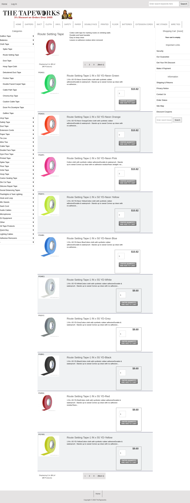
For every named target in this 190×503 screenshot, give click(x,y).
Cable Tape (5, 146)
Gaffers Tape (5, 36)
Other (2, 222)
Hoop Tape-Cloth (9, 66)
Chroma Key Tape (9, 96)
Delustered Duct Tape (11, 72)
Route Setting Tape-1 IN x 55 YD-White (89, 279)
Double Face (90, 24)
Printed (105, 24)
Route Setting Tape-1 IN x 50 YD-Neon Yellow (93, 197)
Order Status (161, 100)
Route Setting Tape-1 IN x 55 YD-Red (88, 396)
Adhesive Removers (8, 238)
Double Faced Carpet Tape (13, 84)
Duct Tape (6, 61)
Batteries (127, 24)
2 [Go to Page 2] (89, 64)
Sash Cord (4, 206)
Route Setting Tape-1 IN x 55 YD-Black (89, 357)
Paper (78, 24)
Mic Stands (4, 202)
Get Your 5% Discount (165, 62)
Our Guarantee (162, 57)
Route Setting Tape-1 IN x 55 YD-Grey (89, 318)
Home (4, 4)
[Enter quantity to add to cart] (121, 93)
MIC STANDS (161, 24)
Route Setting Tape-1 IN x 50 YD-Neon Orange (94, 116)
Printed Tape (5, 158)
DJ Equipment (6, 218)
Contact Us (161, 94)
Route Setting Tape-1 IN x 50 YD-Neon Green (93, 75)
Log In (14, 4)
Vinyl (58, 24)
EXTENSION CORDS (144, 24)
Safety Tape (5, 122)
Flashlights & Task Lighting (11, 194)
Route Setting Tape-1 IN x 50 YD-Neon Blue (92, 238)
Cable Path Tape (9, 90)
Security (159, 51)
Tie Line (3, 138)
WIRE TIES (175, 24)
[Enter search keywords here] (164, 3)
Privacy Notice (162, 88)
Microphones (5, 214)
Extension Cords (7, 130)
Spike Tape (6, 49)
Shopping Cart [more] (173, 31)
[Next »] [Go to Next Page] (101, 64)
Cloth (49, 24)
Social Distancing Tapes (10, 190)
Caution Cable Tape (10, 101)
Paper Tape (5, 134)
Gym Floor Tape (6, 154)
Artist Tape (4, 170)
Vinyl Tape (4, 118)
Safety (67, 24)
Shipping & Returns (164, 82)
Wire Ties (4, 142)
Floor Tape (4, 166)
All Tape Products (7, 226)
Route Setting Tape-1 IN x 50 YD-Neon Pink (92, 158)
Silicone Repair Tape (8, 186)
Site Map (160, 106)
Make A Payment (163, 68)
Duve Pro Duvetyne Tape (12, 107)
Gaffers (29, 24)
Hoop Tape (4, 174)
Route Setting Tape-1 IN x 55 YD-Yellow (89, 437)
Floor (115, 24)
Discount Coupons (164, 112)
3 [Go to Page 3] (93, 64)
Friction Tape (7, 78)
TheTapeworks (101, 500)
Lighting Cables (6, 234)
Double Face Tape (7, 150)
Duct (39, 24)
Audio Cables (5, 210)
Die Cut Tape (5, 182)
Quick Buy (4, 230)
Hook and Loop (6, 198)
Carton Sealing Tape (8, 178)
